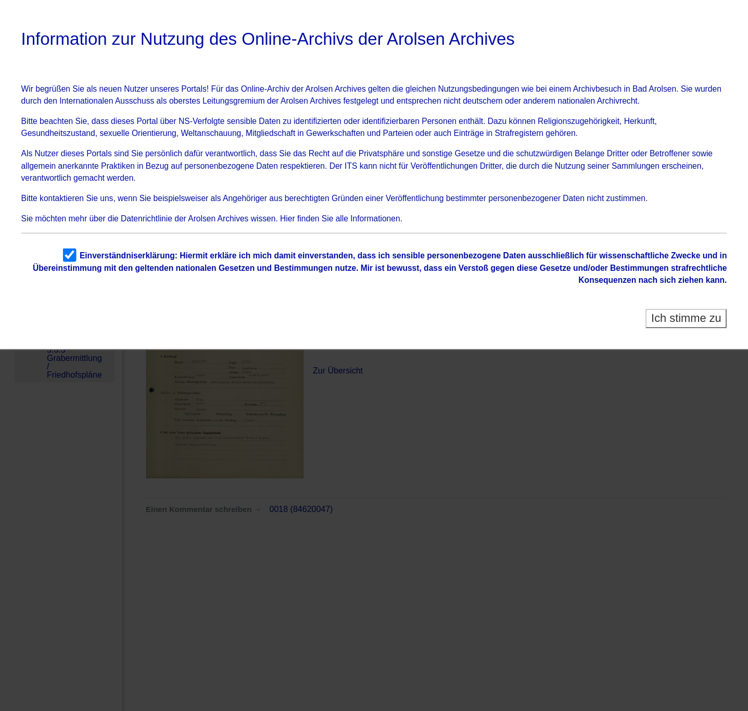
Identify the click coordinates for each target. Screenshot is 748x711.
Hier (287, 218)
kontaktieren (62, 198)
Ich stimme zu (686, 318)
